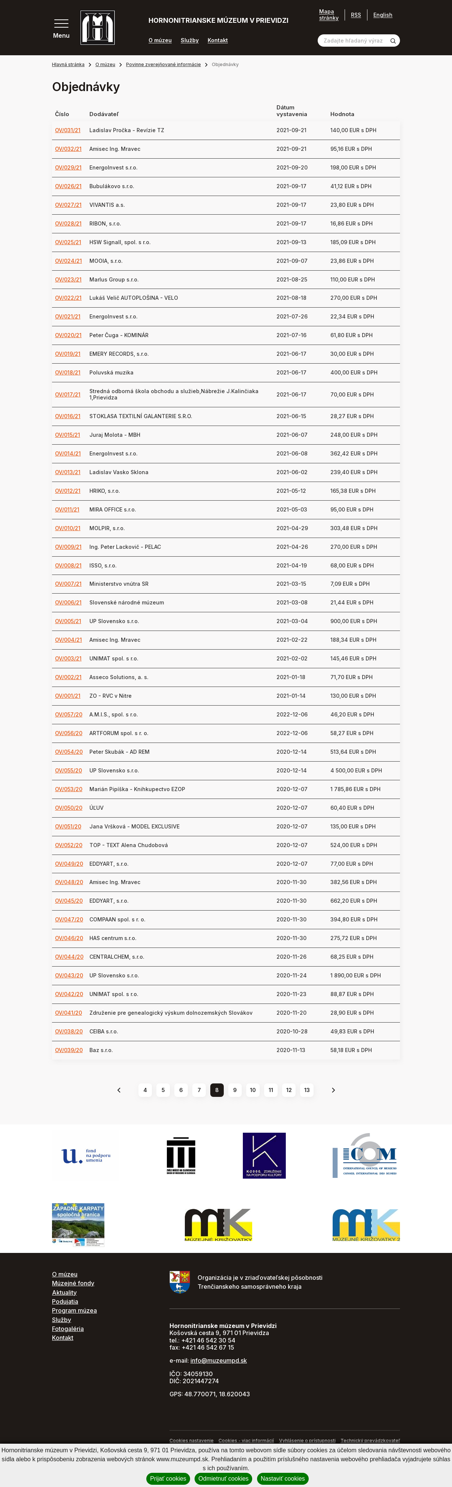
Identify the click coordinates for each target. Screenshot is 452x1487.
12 (289, 1090)
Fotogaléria (68, 1328)
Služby (190, 40)
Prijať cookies (168, 1478)
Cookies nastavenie (192, 1440)
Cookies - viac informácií (246, 1440)
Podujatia (65, 1301)
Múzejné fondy (73, 1283)
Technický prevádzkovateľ (370, 1440)
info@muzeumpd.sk (218, 1360)
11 (271, 1090)
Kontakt (218, 40)
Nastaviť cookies (283, 1478)
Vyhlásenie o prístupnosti (307, 1440)
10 (253, 1090)
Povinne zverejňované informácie (163, 64)
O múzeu (160, 40)
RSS (356, 15)
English (383, 15)
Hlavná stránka (68, 64)
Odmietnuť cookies (223, 1478)
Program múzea (74, 1310)
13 (307, 1090)
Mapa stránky (329, 15)
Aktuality (64, 1292)
